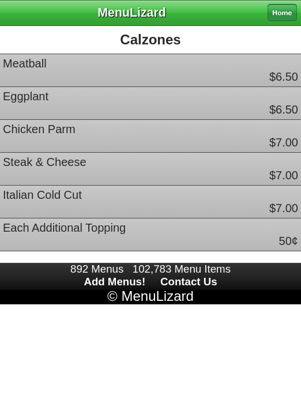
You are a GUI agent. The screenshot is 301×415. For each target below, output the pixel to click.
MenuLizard (157, 296)
